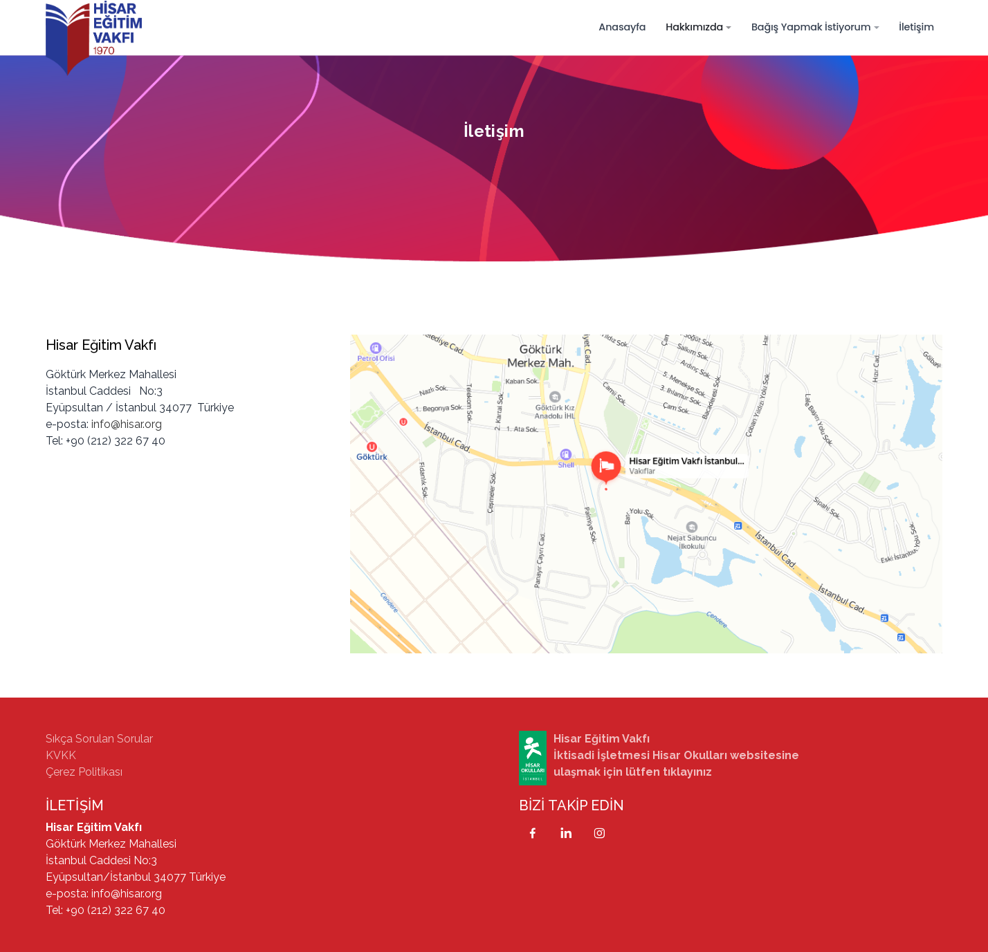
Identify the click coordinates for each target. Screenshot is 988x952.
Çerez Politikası (84, 771)
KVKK (61, 755)
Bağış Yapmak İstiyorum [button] (811, 27)
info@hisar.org (126, 424)
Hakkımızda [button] (694, 27)
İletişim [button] (916, 27)
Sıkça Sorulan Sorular (99, 738)
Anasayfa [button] (622, 27)
